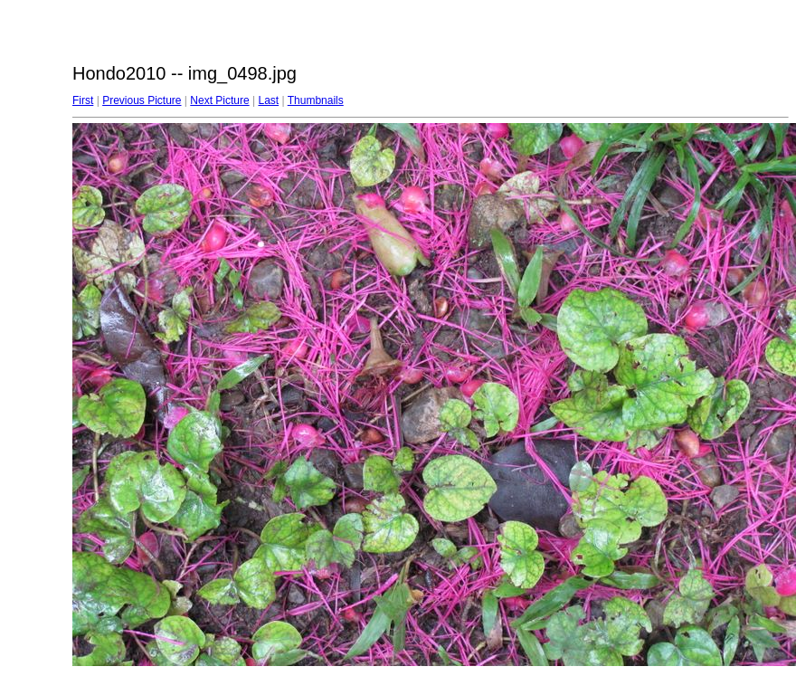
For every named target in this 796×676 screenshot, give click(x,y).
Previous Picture (141, 100)
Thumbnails (316, 100)
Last (268, 100)
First (82, 100)
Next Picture (219, 100)
